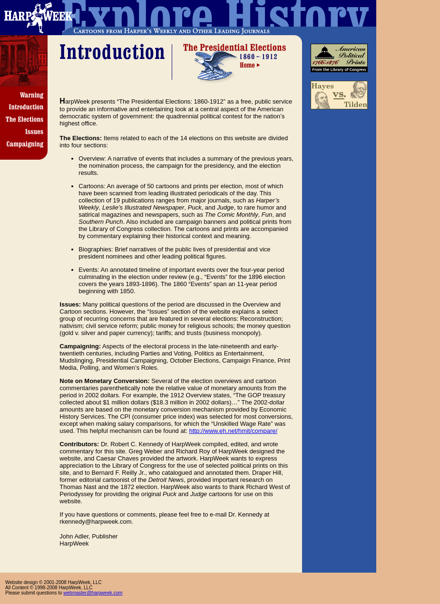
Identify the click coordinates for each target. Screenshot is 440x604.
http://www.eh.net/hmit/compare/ (233, 430)
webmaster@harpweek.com (92, 592)
